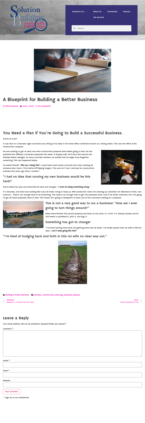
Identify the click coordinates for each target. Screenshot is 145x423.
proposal (68, 295)
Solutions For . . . (79, 11)
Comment (8, 329)
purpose (76, 295)
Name (6, 361)
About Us (97, 11)
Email (6, 371)
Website (6, 381)
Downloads (112, 11)
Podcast (126, 11)
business (37, 295)
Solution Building (60, 419)
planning (59, 295)
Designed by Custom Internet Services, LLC (89, 419)
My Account (99, 17)
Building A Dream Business (17, 295)
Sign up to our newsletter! (17, 398)
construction (48, 295)
